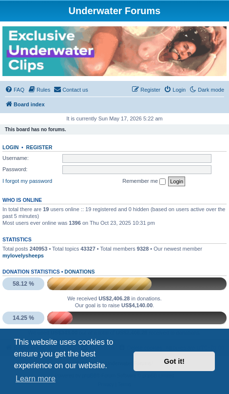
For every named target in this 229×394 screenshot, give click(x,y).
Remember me (144, 181)
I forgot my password (27, 181)
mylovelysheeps (23, 255)
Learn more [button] (36, 378)
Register (39, 147)
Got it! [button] (174, 361)
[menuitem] (14, 90)
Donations (79, 272)
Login (10, 147)
